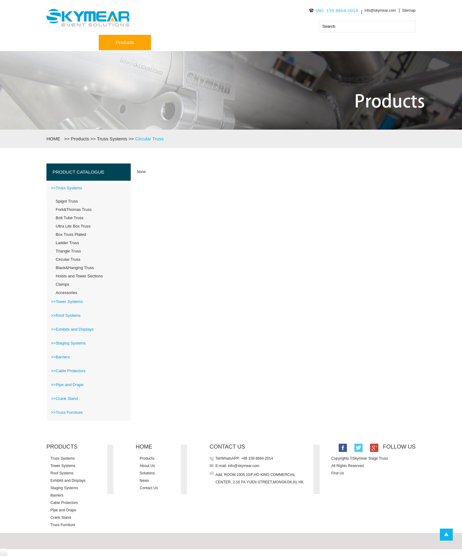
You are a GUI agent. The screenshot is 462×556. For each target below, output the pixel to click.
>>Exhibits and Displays (72, 329)
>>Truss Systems (66, 188)
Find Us (337, 473)
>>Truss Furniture (67, 412)
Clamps (62, 284)
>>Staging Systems (68, 343)
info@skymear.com (380, 10)
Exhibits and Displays (68, 480)
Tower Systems (62, 466)
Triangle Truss (68, 251)
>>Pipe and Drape (67, 384)
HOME (54, 138)
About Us (177, 42)
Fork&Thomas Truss (74, 209)
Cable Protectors (64, 503)
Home (72, 42)
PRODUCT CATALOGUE (78, 172)
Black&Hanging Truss (75, 267)
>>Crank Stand (64, 398)
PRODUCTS (62, 447)
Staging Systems (64, 488)
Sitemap (409, 10)
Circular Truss (149, 138)
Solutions (229, 42)
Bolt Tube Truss (69, 218)
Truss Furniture (62, 525)
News (282, 42)
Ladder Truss (67, 242)
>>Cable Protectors (68, 371)
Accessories (66, 292)
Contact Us (334, 42)
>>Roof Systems (66, 315)
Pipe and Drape (63, 510)
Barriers (56, 495)
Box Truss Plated (71, 234)
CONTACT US (227, 447)
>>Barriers (60, 357)
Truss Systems (112, 138)
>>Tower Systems (67, 301)
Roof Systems (62, 473)
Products (125, 42)
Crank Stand (60, 517)
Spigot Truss (67, 201)
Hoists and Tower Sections (79, 276)
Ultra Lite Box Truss (73, 226)
